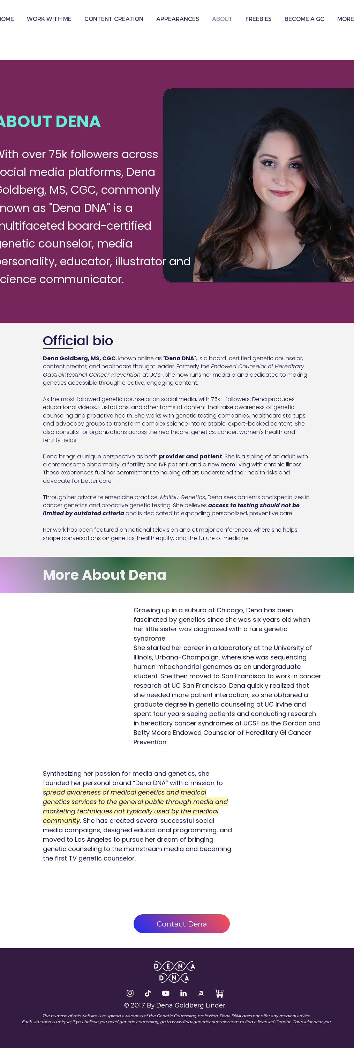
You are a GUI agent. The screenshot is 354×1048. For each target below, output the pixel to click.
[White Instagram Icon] (130, 993)
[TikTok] (147, 993)
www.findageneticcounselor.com (205, 1021)
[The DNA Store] (219, 993)
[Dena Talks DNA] (165, 993)
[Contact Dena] (182, 923)
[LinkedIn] (183, 993)
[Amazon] (201, 993)
